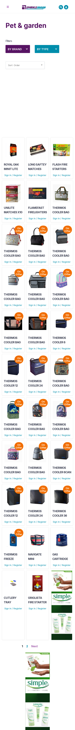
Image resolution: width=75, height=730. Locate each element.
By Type (43, 49)
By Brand (15, 49)
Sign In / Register (13, 175)
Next (34, 646)
